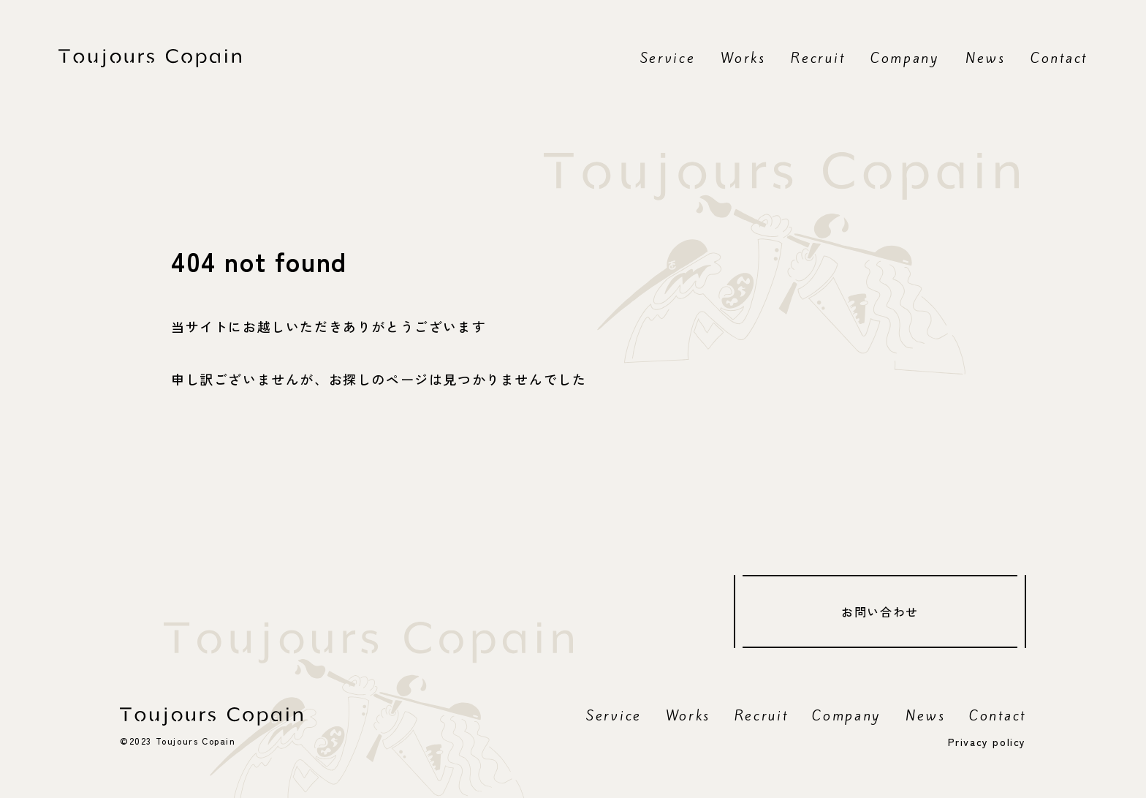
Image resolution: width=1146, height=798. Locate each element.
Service (668, 57)
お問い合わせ (880, 611)
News (985, 57)
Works (743, 57)
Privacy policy (987, 741)
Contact (1059, 57)
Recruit (818, 57)
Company (905, 57)
